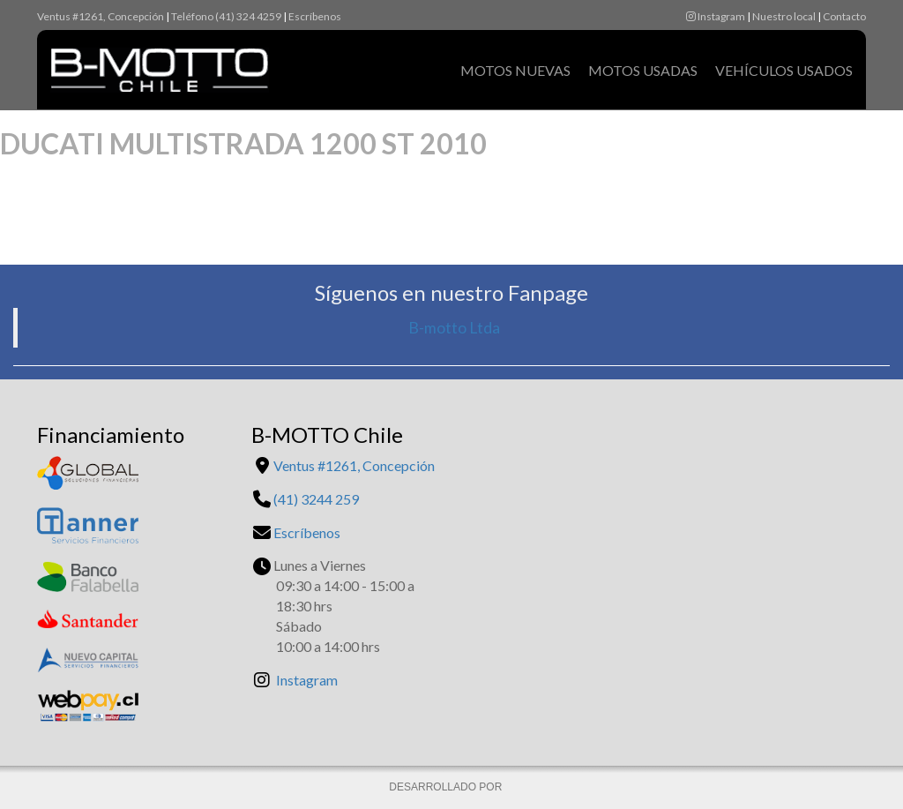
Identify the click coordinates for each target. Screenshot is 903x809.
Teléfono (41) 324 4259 (226, 16)
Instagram (715, 16)
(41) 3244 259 (316, 499)
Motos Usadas (643, 70)
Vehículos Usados (784, 70)
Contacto (844, 16)
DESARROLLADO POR (446, 787)
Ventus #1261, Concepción (100, 16)
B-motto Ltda (454, 327)
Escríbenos (314, 16)
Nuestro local (784, 16)
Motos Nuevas (515, 70)
